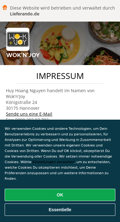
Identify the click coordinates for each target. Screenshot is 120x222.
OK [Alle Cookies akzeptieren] (60, 194)
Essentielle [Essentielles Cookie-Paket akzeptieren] (60, 209)
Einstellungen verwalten (53, 161)
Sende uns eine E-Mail (29, 114)
